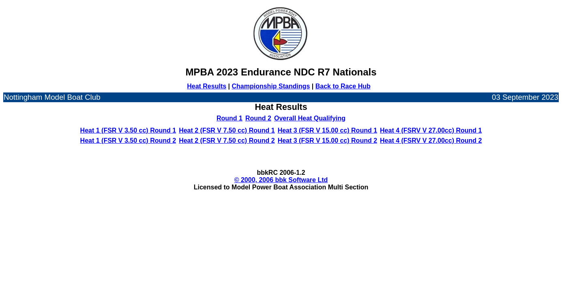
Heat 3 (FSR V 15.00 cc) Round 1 (327, 130)
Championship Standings (271, 86)
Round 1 (229, 118)
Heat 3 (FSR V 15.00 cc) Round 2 (327, 140)
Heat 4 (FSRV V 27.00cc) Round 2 (431, 140)
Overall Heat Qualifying (309, 118)
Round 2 (258, 118)
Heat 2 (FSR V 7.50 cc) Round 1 (227, 130)
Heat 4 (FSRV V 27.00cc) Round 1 (431, 130)
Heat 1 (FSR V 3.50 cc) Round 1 (128, 130)
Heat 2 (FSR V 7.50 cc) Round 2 (227, 140)
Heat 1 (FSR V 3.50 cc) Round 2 (128, 140)
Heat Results (206, 86)
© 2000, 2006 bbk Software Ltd (281, 179)
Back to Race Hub (343, 86)
